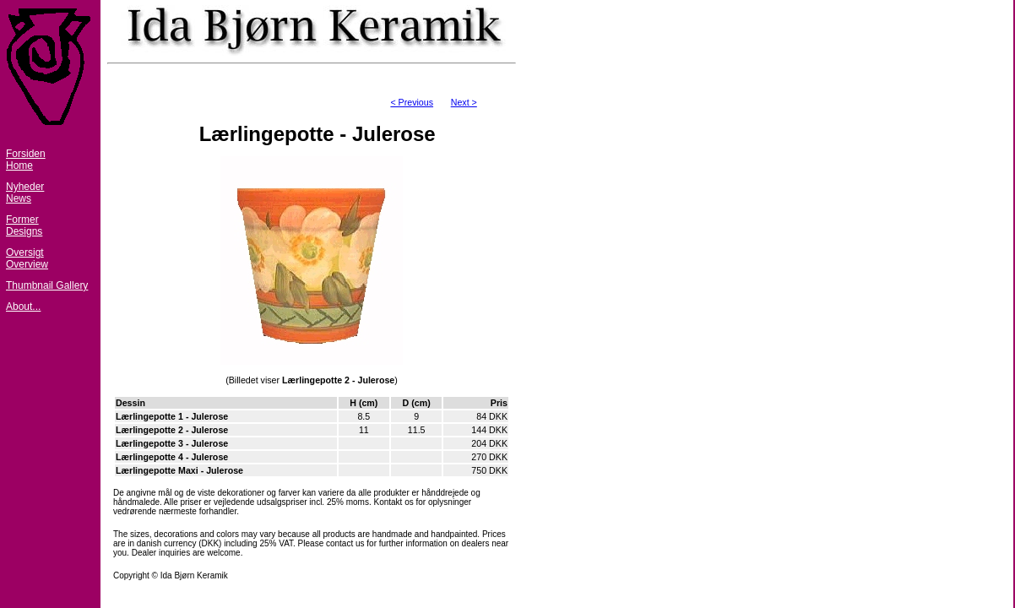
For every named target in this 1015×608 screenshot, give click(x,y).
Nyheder (25, 187)
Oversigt (25, 252)
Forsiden (26, 154)
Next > (464, 102)
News (18, 198)
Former (22, 219)
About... (23, 306)
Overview (27, 264)
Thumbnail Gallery (47, 285)
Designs (24, 231)
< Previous (411, 102)
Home (19, 165)
